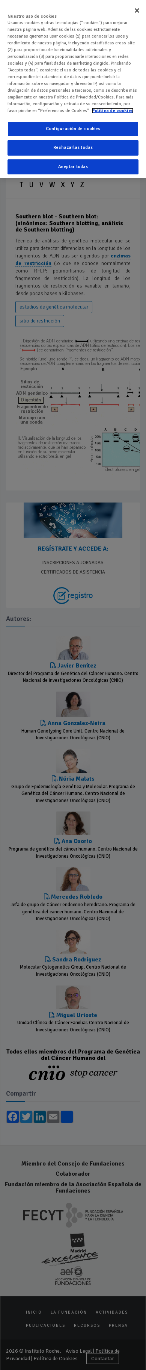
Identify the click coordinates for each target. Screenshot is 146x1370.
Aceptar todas (73, 165)
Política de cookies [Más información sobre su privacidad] (112, 109)
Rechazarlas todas (73, 147)
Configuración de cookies (73, 127)
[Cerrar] (137, 9)
